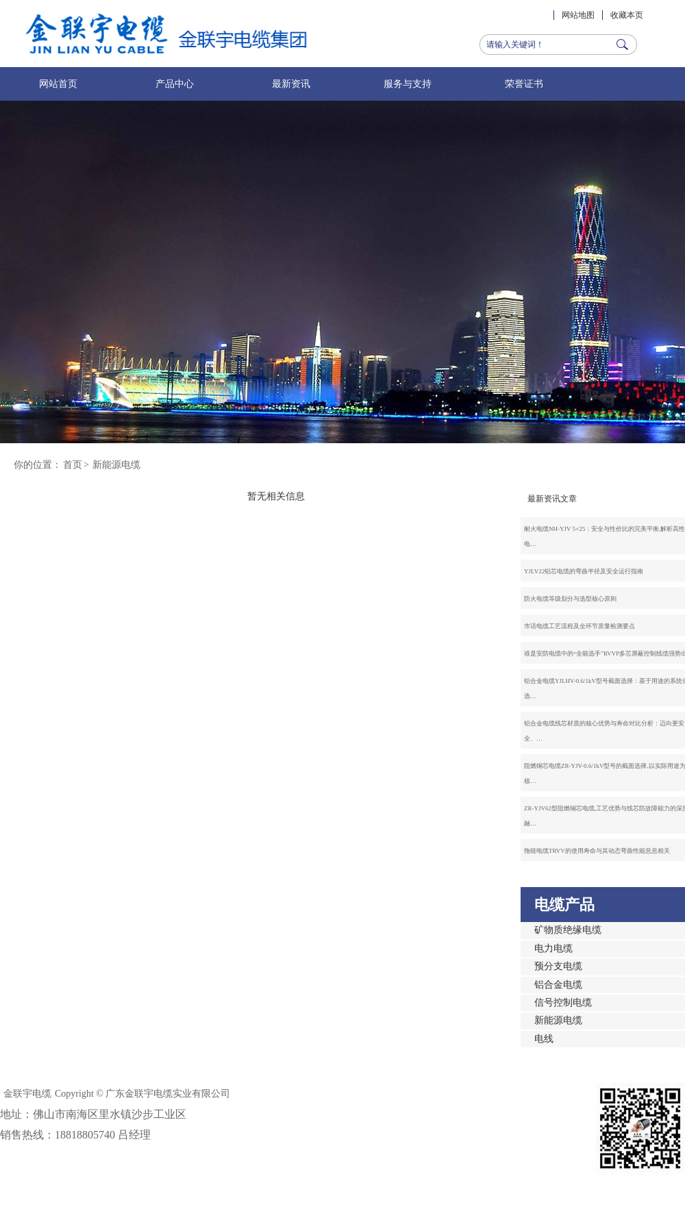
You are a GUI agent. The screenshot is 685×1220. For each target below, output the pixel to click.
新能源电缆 (116, 465)
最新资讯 (291, 84)
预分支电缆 (558, 966)
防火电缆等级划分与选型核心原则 (570, 598)
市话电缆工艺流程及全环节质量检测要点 (579, 626)
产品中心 (174, 84)
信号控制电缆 (563, 1002)
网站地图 (578, 15)
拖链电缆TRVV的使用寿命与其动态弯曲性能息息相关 (597, 850)
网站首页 (58, 84)
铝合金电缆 (558, 985)
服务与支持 (408, 84)
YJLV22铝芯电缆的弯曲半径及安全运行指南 (583, 571)
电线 (543, 1039)
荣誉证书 (524, 84)
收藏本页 (626, 15)
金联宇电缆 (27, 1093)
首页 (72, 465)
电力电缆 (553, 948)
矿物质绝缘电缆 (567, 930)
